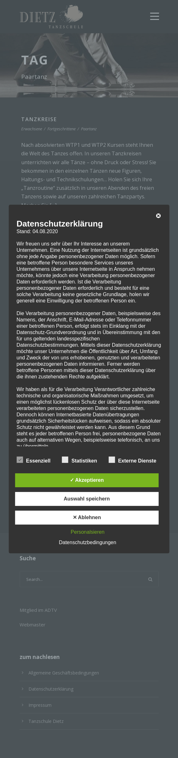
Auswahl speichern (87, 498)
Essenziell (33, 460)
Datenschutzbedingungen (87, 542)
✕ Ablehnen (87, 517)
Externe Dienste (132, 460)
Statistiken (79, 460)
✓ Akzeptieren (87, 480)
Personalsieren (88, 532)
